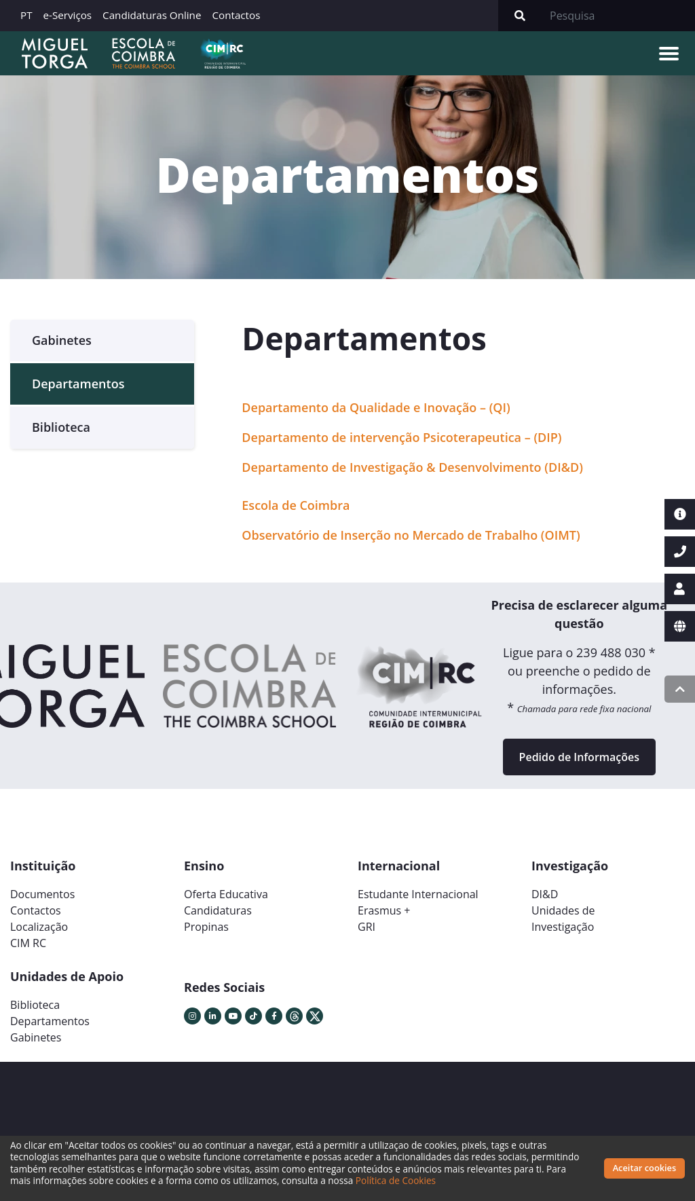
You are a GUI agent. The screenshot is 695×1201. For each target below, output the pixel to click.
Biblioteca (61, 427)
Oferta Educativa (226, 894)
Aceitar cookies (645, 1168)
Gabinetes (62, 340)
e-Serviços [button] (67, 15)
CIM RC (28, 943)
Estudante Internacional (418, 894)
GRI (366, 926)
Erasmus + (384, 910)
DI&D (544, 894)
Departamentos (78, 383)
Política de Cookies (396, 1180)
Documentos (42, 894)
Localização (39, 926)
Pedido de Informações (579, 757)
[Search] (618, 15)
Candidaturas (218, 910)
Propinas (206, 926)
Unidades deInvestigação (563, 918)
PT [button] (26, 15)
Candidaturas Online (151, 15)
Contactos (236, 15)
